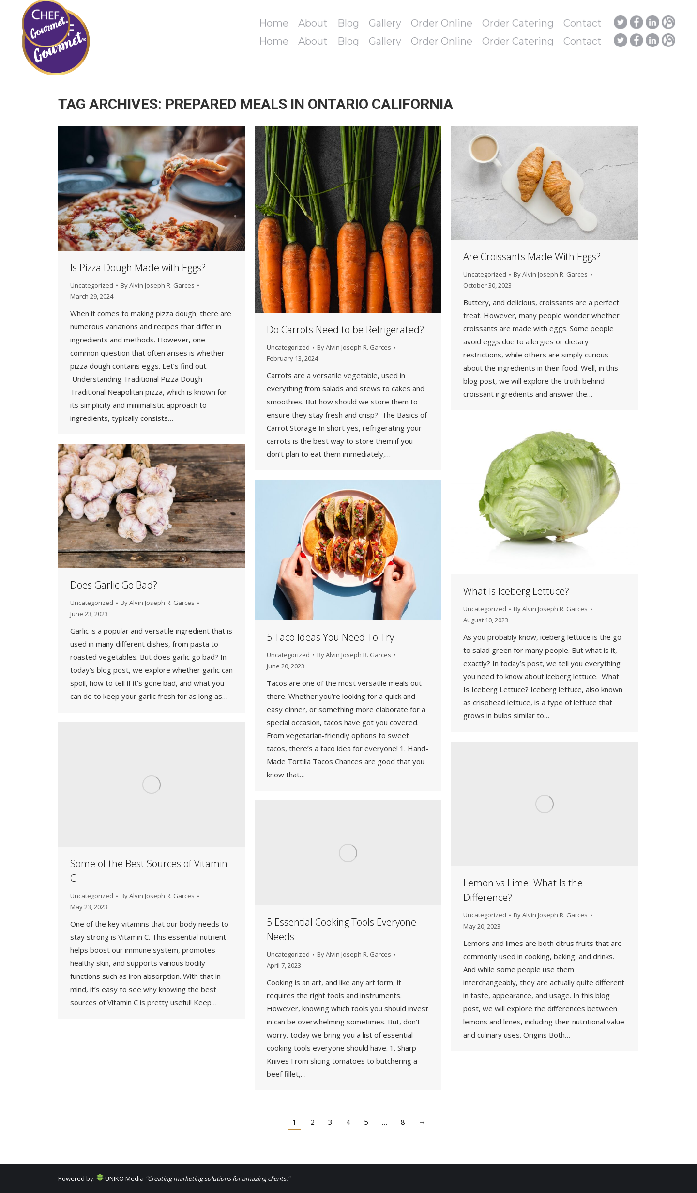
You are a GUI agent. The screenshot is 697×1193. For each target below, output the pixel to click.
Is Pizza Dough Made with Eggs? (138, 267)
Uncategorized (91, 285)
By (158, 285)
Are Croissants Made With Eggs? (532, 256)
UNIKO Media (120, 1178)
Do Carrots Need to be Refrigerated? (345, 329)
